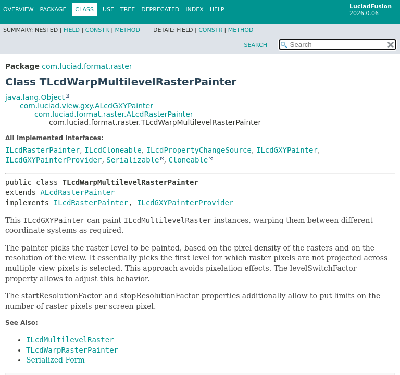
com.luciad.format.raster (87, 66)
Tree (127, 9)
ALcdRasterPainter (77, 192)
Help (217, 9)
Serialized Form (55, 360)
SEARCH (255, 45)
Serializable (132, 160)
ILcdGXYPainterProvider (53, 160)
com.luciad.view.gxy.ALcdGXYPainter (86, 106)
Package (53, 9)
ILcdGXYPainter (287, 150)
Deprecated (160, 9)
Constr (97, 30)
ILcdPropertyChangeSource (199, 150)
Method (127, 30)
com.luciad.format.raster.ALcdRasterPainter (113, 114)
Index (194, 9)
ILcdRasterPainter (42, 150)
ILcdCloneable (113, 150)
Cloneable (188, 160)
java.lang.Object (35, 97)
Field (72, 30)
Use (108, 9)
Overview (18, 9)
